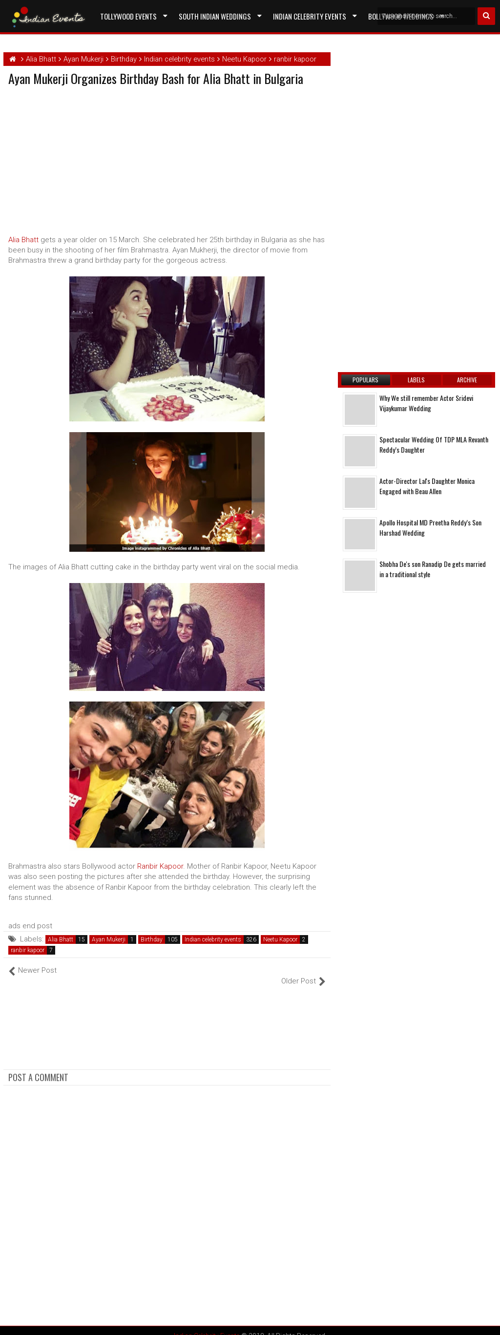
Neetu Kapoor (280, 939)
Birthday (152, 939)
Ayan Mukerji (108, 939)
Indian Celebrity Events (309, 16)
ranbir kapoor (27, 950)
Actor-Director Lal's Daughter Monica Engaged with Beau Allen (427, 486)
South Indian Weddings (215, 16)
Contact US (118, 38)
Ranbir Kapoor (160, 866)
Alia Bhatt (23, 239)
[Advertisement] (90, 158)
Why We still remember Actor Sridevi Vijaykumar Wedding (426, 403)
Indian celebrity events (213, 939)
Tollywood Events (128, 16)
